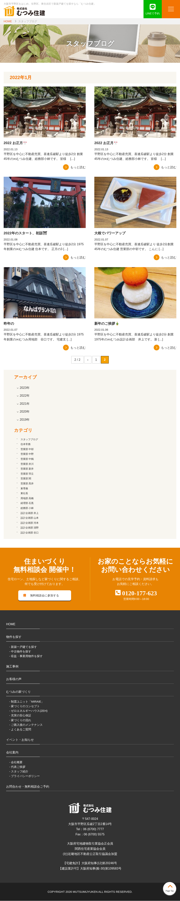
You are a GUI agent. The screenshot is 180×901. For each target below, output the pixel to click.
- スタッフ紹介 (18, 771)
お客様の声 (14, 679)
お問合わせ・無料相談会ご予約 (27, 786)
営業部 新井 (27, 468)
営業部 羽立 (27, 473)
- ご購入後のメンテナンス (26, 725)
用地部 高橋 (27, 498)
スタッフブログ (29, 439)
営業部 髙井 (27, 483)
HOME (8, 21)
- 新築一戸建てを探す (23, 647)
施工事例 (12, 666)
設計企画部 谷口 (30, 532)
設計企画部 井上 (30, 513)
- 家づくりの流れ (20, 720)
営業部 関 (26, 478)
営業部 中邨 (27, 449)
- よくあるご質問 (20, 729)
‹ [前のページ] (87, 359)
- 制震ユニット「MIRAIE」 (26, 702)
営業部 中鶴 (27, 459)
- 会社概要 (15, 762)
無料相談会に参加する (41, 595)
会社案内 (12, 752)
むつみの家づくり (18, 692)
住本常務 (26, 444)
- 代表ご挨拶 (17, 767)
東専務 (24, 488)
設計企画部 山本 (30, 517)
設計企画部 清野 (30, 527)
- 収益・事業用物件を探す (26, 656)
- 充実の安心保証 (20, 715)
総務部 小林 (27, 508)
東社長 (24, 493)
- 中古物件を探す (20, 651)
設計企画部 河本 (30, 522)
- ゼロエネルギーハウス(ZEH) (28, 711)
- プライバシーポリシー (24, 776)
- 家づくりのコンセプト (24, 706)
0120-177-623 (139, 593)
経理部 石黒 (27, 503)
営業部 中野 (27, 454)
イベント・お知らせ (20, 740)
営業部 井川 (27, 463)
